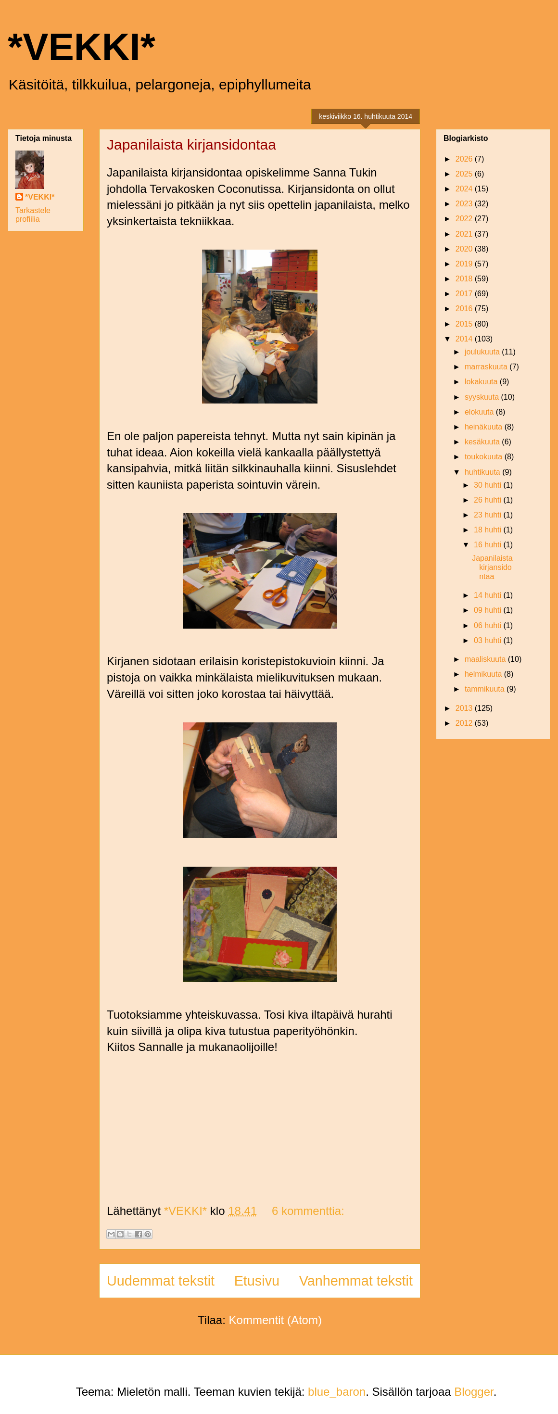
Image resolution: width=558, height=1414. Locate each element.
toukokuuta (485, 457)
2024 (465, 189)
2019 (465, 264)
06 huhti (488, 625)
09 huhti (488, 610)
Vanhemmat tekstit (356, 1280)
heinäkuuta (485, 427)
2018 (465, 279)
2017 (465, 294)
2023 (465, 204)
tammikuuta (486, 689)
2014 (465, 339)
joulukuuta (483, 352)
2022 (465, 219)
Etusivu (256, 1280)
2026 (465, 159)
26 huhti (488, 500)
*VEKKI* (81, 46)
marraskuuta (487, 367)
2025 (465, 174)
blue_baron (337, 1391)
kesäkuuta (483, 442)
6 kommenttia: (308, 1210)
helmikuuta (484, 674)
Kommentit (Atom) (275, 1319)
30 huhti (488, 485)
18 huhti (488, 530)
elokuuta (480, 412)
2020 (465, 249)
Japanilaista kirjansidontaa (191, 144)
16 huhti (488, 545)
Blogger (473, 1391)
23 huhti (488, 515)
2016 (465, 308)
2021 (465, 234)
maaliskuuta (486, 659)
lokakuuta (482, 382)
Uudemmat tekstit (161, 1280)
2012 (465, 723)
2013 (465, 708)
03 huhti (488, 640)
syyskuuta (483, 397)
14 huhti (488, 595)
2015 (465, 324)
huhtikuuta (483, 472)
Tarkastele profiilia (33, 214)
